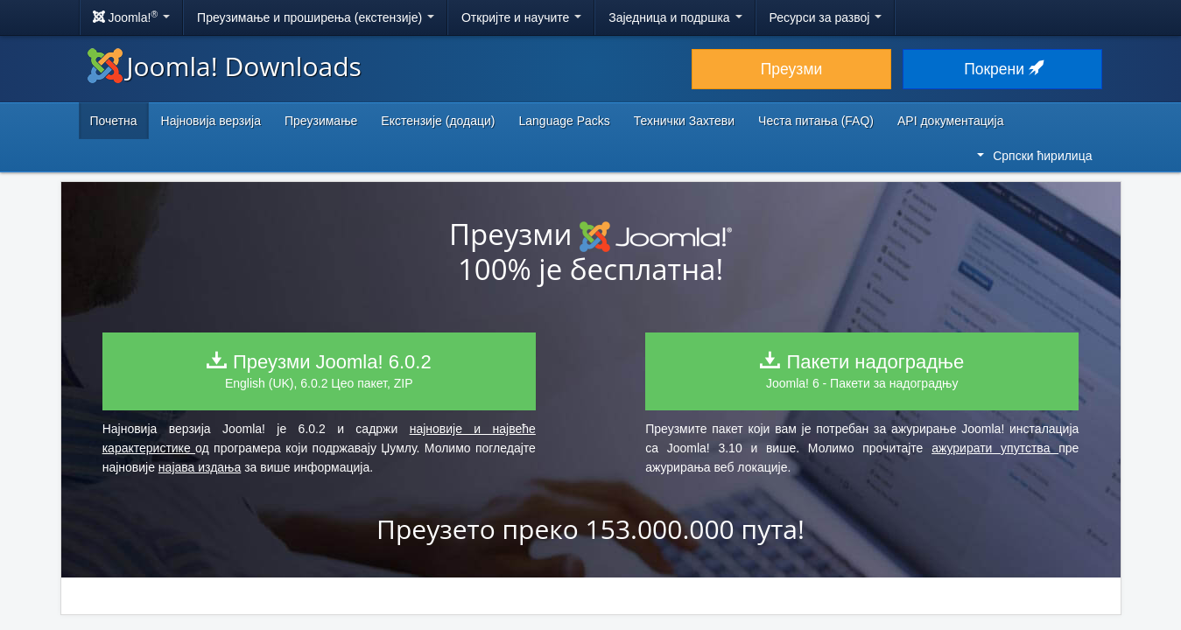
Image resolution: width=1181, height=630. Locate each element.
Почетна (113, 121)
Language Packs (563, 121)
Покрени (1002, 69)
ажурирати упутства (994, 448)
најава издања (199, 467)
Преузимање (321, 121)
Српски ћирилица (1034, 156)
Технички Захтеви (684, 121)
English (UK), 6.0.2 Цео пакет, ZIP (319, 370)
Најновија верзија (211, 121)
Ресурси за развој (826, 17)
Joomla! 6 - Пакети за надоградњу (862, 370)
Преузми (791, 69)
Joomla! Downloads (225, 66)
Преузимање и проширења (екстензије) (315, 17)
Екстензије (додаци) (438, 121)
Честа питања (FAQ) (816, 121)
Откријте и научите (521, 17)
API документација (950, 121)
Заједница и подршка (675, 17)
